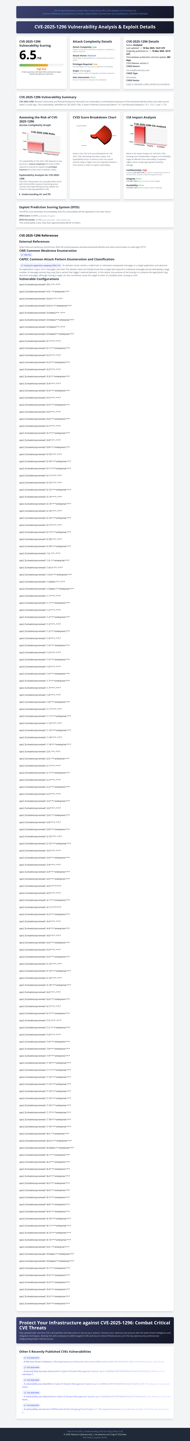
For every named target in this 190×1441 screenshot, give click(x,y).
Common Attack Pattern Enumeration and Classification (102, 13)
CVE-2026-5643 (33, 1380)
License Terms (100, 1437)
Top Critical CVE (97, 10)
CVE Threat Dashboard (64, 10)
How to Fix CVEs (74, 1431)
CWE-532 (27, 255)
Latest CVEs (82, 10)
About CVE (118, 1431)
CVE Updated (113, 10)
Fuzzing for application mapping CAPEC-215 (42, 265)
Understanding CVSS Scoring (97, 1431)
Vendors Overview (139, 13)
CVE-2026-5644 (33, 1367)
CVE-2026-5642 (33, 1392)
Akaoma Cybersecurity (81, 1434)
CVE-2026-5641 (33, 1405)
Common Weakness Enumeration (58, 13)
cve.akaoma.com (102, 1434)
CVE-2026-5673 (33, 1358)
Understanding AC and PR (36, 194)
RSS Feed (87, 1437)
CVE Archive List (128, 10)
